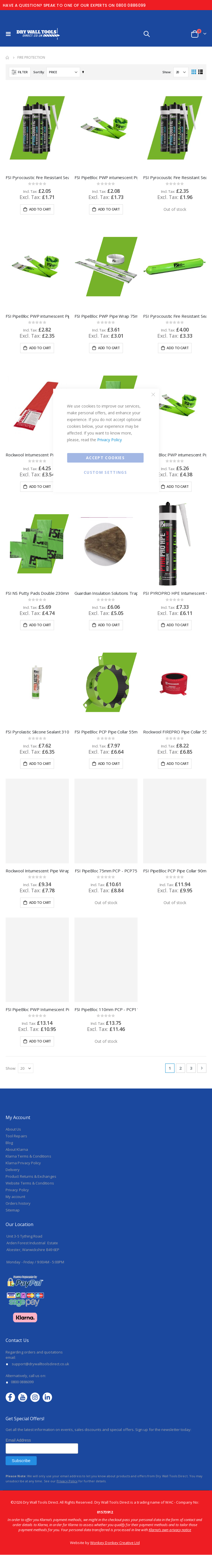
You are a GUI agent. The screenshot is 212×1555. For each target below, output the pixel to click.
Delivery (13, 1051)
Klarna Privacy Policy (23, 1044)
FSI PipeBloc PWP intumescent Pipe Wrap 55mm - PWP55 (37, 316)
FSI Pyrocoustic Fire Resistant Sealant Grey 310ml (174, 177)
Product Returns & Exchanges (31, 1057)
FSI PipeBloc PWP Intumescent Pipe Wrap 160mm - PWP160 (37, 891)
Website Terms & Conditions (30, 1064)
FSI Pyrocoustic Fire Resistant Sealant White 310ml (37, 177)
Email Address (18, 1322)
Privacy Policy (109, 439)
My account (15, 1078)
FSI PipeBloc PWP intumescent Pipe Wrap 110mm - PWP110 (174, 395)
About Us (13, 1010)
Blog (9, 1024)
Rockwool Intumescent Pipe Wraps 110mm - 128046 (37, 752)
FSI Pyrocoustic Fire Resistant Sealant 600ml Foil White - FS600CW (174, 316)
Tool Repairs (16, 1017)
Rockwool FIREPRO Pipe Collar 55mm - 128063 (174, 613)
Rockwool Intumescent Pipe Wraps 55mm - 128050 (37, 455)
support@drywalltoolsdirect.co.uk (40, 1245)
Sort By (38, 72)
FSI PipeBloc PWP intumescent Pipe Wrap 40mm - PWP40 (106, 177)
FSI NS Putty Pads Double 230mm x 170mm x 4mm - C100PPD (37, 534)
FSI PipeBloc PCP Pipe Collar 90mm (174, 752)
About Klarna (17, 1030)
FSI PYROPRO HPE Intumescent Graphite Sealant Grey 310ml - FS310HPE (174, 534)
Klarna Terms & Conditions (28, 1037)
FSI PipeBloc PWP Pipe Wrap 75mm (106, 316)
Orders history (18, 1084)
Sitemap (13, 1091)
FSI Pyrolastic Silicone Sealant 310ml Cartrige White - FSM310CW (37, 613)
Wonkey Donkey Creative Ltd (115, 1424)
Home (8, 57)
